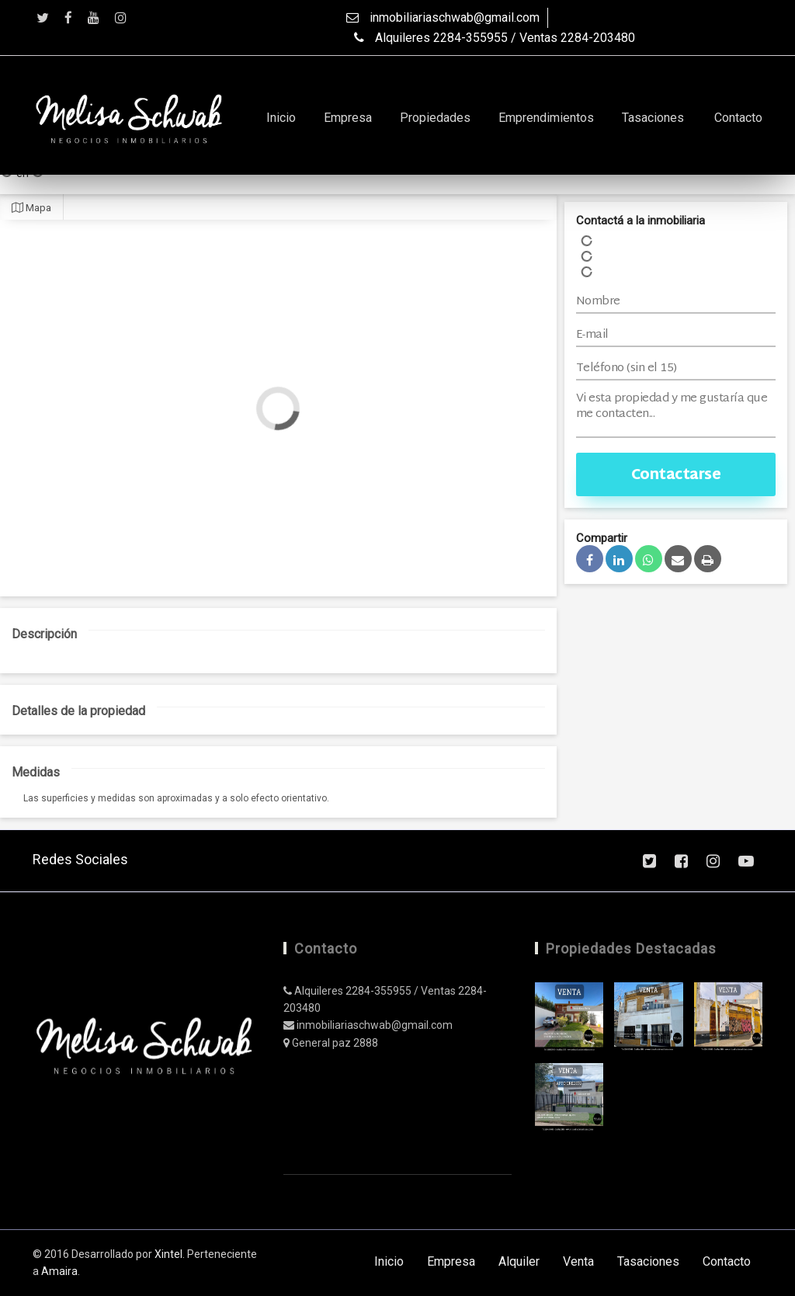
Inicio (281, 117)
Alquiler (519, 1261)
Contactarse (676, 475)
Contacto (738, 117)
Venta (578, 1261)
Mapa (31, 207)
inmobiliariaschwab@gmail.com (443, 17)
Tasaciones (653, 117)
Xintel (168, 1254)
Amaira (59, 1271)
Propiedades (435, 117)
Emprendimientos (546, 117)
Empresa (348, 117)
